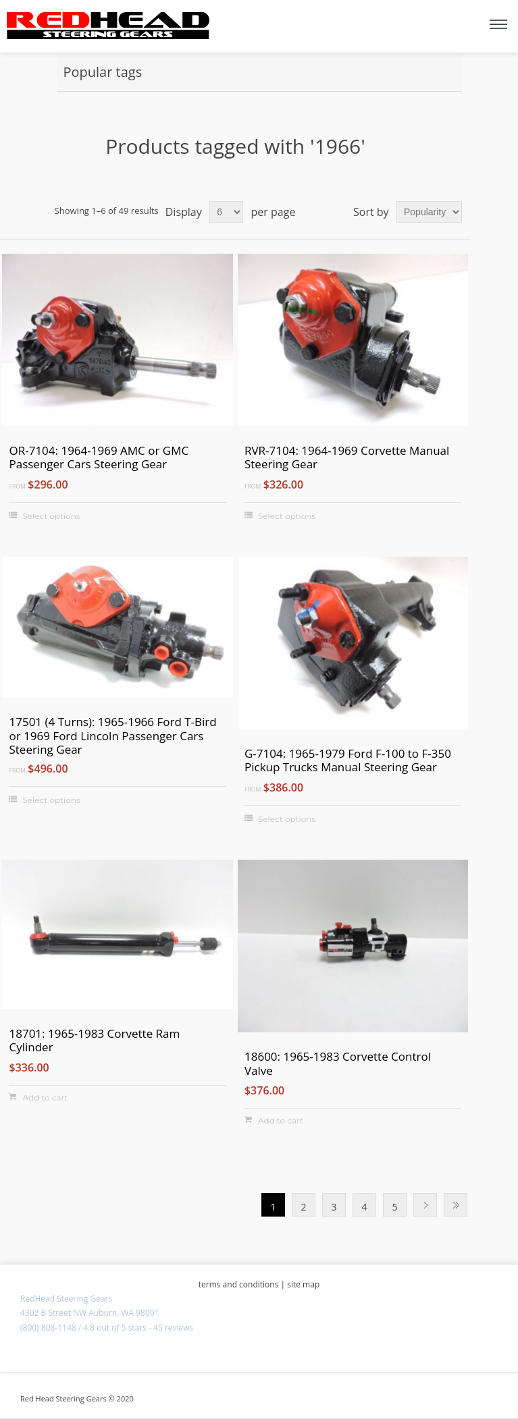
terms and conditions (239, 1284)
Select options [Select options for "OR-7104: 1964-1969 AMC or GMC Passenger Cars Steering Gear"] (51, 516)
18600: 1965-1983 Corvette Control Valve (337, 1064)
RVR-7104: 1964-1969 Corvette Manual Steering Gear (346, 458)
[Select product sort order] (429, 212)
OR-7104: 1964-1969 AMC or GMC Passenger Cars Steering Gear (98, 458)
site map (303, 1284)
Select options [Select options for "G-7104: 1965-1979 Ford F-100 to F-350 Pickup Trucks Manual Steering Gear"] (286, 819)
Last (455, 1205)
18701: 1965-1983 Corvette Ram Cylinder (94, 1041)
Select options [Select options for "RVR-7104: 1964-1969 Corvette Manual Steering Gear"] (286, 516)
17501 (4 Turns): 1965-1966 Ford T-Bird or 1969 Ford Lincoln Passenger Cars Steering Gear (112, 735)
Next (425, 1205)
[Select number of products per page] (226, 212)
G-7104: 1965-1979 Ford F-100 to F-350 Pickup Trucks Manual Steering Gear (347, 761)
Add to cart (45, 1097)
